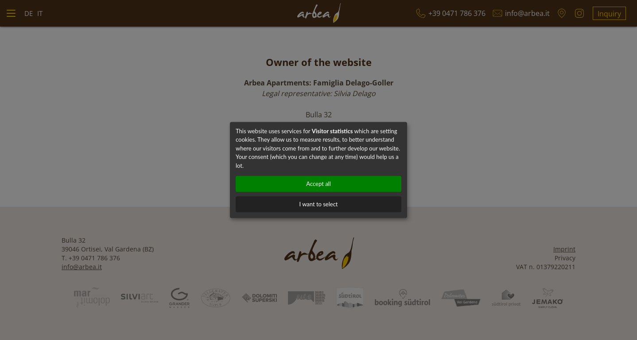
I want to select (318, 204)
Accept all (318, 184)
